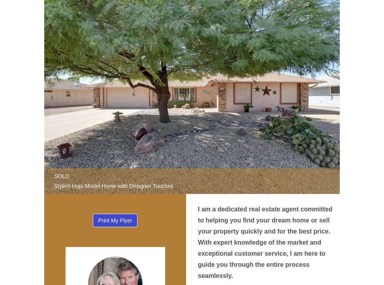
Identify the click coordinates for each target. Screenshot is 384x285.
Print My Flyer (115, 220)
